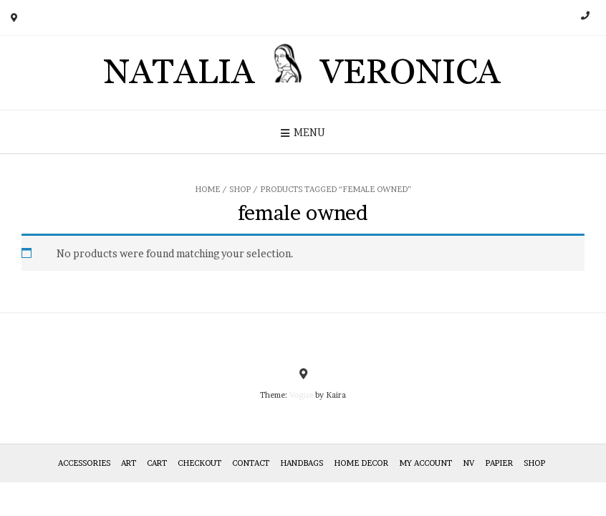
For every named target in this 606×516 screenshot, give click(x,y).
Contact (250, 463)
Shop (240, 189)
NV (468, 463)
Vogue (301, 395)
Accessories (84, 463)
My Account (425, 463)
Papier (499, 463)
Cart (157, 463)
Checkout (199, 463)
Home (207, 189)
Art (128, 463)
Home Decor (361, 463)
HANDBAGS (301, 463)
